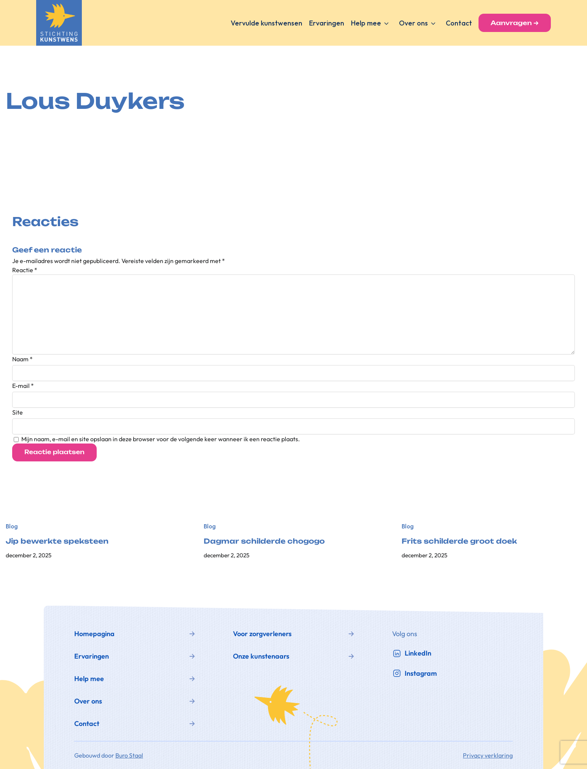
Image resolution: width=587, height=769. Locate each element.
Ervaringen (326, 23)
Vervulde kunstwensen (266, 23)
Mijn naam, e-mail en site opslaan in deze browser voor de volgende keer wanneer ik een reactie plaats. (160, 439)
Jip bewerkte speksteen (57, 541)
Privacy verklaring (488, 755)
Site (17, 412)
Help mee (366, 23)
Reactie (24, 270)
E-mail (23, 385)
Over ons (413, 23)
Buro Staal (129, 755)
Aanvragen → (515, 23)
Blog (12, 526)
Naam (22, 359)
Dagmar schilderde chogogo (264, 541)
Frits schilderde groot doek (459, 541)
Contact (459, 23)
